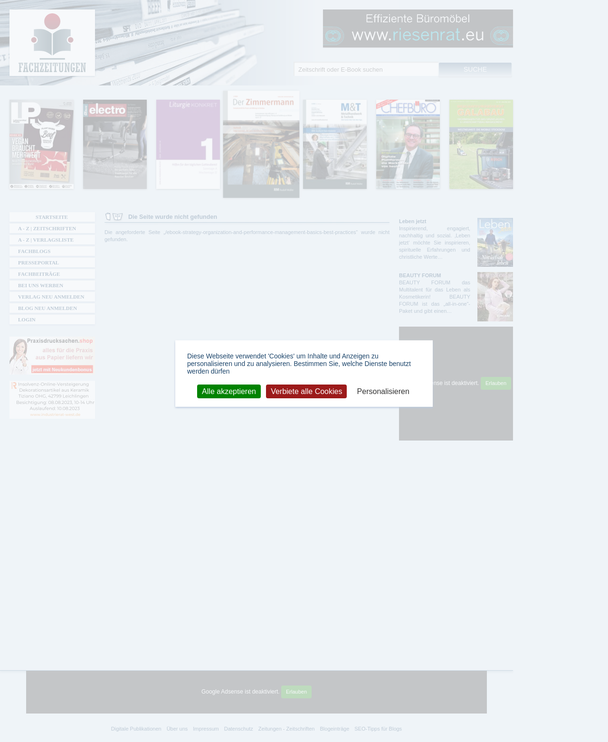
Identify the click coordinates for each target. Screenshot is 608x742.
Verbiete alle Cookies (306, 391)
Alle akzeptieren (229, 391)
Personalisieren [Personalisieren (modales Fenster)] (383, 391)
